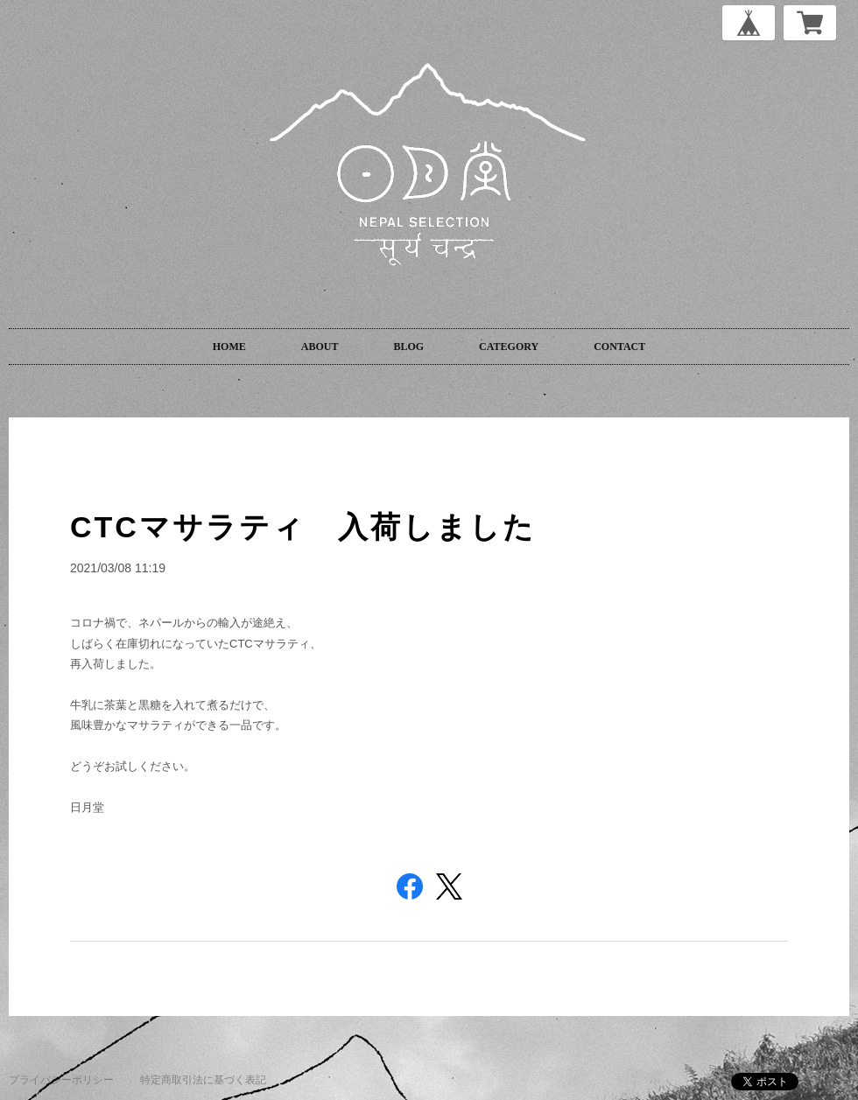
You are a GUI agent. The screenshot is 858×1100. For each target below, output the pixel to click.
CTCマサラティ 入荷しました (303, 526)
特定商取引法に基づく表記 (203, 1080)
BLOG (408, 346)
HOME (229, 346)
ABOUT (320, 346)
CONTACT (619, 346)
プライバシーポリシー (61, 1080)
